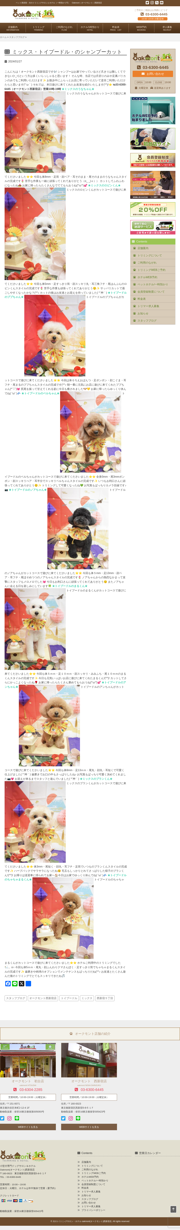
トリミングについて (150, 255)
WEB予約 (141, 28)
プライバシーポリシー (93, 1210)
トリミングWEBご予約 (151, 269)
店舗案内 (12, 28)
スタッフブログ (15, 998)
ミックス (87, 998)
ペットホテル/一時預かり (153, 284)
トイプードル (69, 998)
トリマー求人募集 (148, 306)
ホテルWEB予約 (147, 277)
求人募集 (167, 28)
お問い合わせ (153, 73)
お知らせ (143, 313)
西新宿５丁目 (105, 998)
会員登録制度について (151, 291)
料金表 (115, 28)
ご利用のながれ (64, 28)
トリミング (38, 28)
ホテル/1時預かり (90, 28)
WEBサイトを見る (28, 1127)
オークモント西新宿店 (43, 998)
